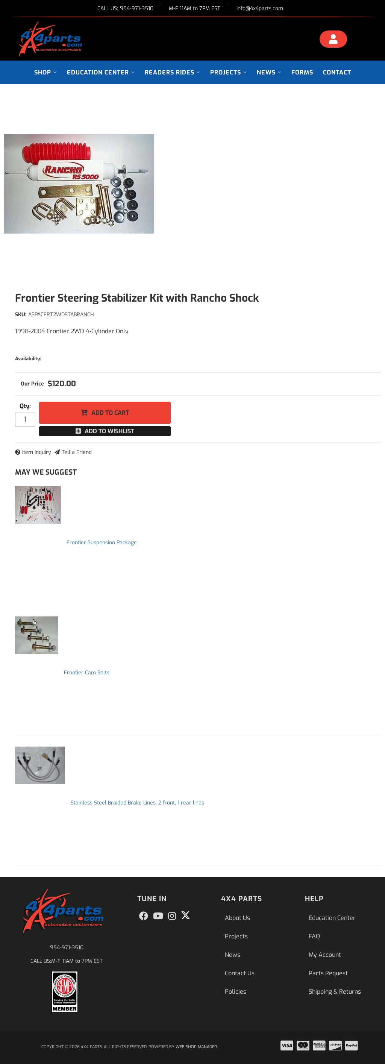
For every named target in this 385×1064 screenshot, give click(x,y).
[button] (45, 72)
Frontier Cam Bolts (86, 672)
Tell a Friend (77, 452)
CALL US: (125, 9)
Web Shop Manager (196, 1047)
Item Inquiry (36, 452)
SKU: (20, 314)
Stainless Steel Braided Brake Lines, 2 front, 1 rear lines (137, 802)
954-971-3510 (66, 947)
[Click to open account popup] (333, 40)
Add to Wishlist (109, 431)
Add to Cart (110, 413)
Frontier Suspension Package (102, 542)
